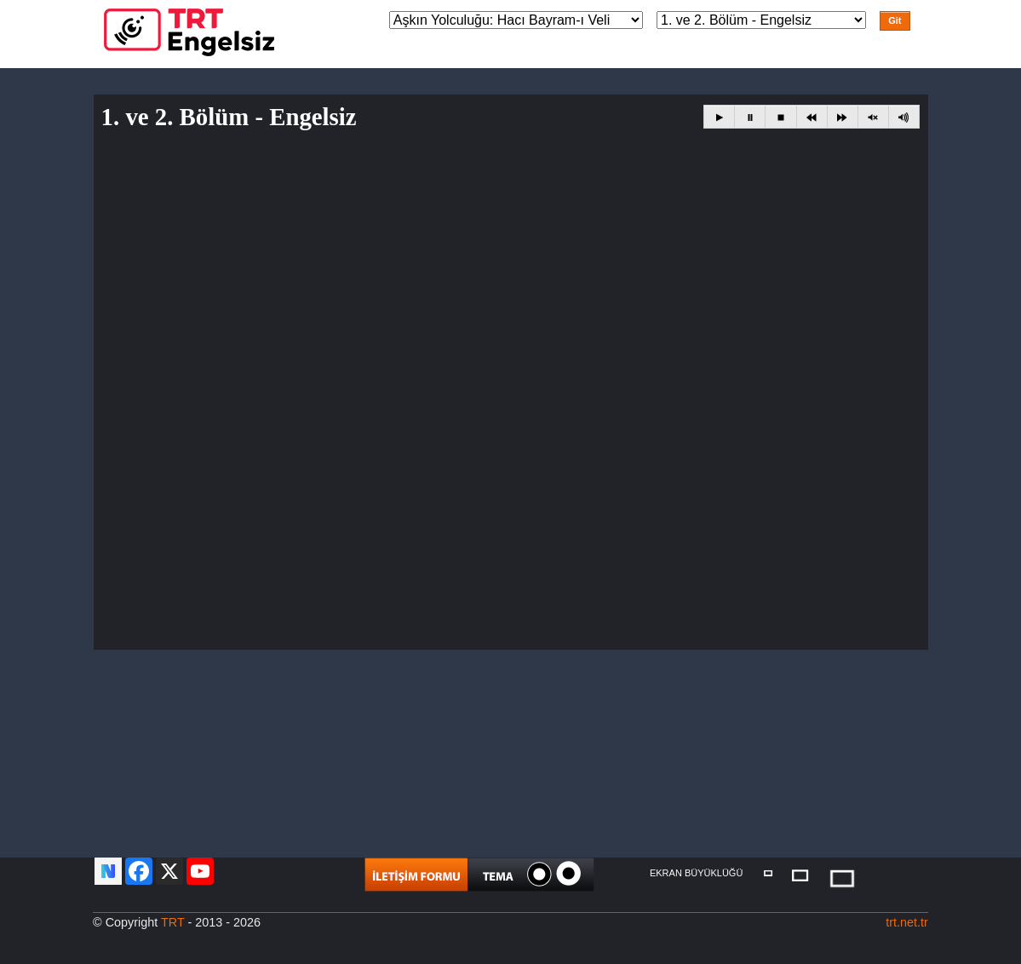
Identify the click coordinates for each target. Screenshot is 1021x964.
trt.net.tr (907, 922)
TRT (172, 922)
